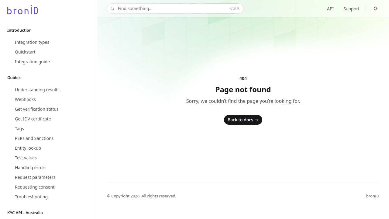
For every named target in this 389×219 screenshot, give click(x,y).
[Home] (22, 9)
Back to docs (244, 120)
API (330, 9)
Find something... (174, 8)
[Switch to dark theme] (375, 8)
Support (351, 9)
